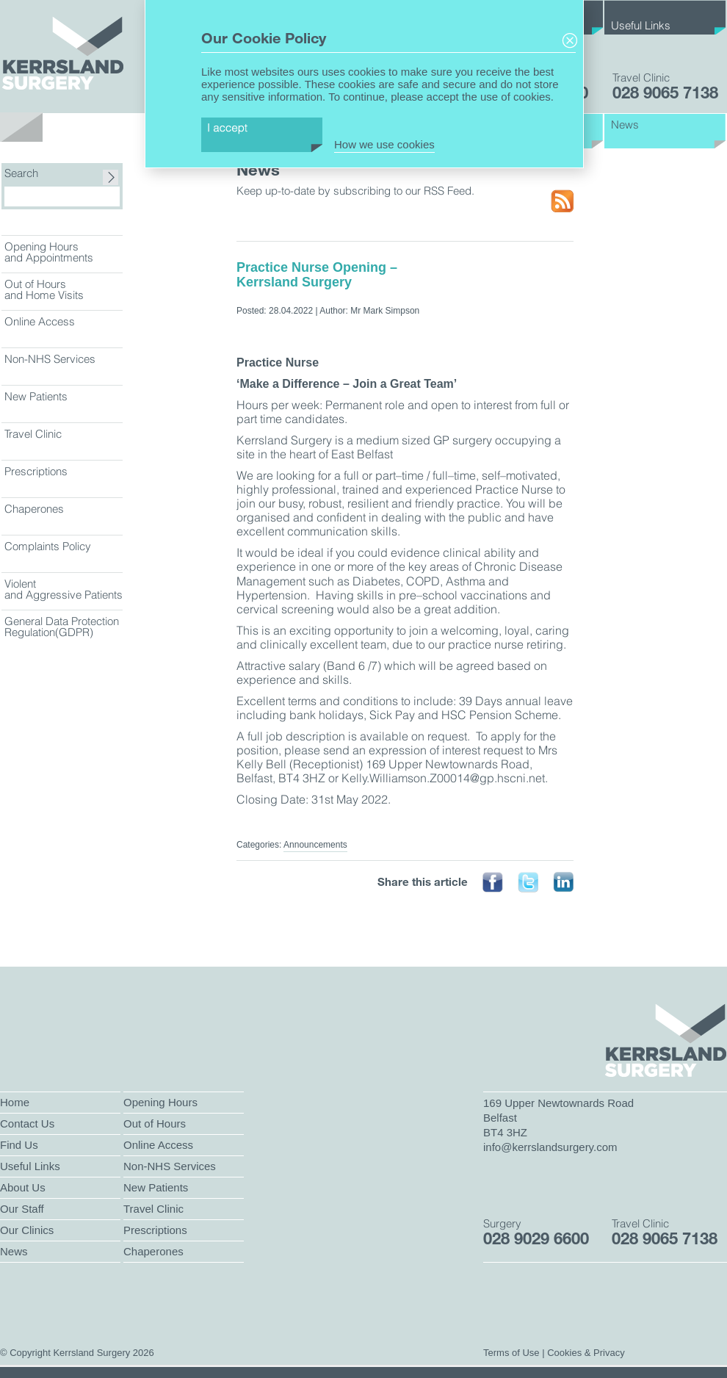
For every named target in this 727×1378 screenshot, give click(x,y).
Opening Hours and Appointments (48, 251)
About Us (23, 1187)
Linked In (563, 883)
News (625, 124)
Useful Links (640, 25)
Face (492, 883)
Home (14, 1102)
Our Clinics (27, 1230)
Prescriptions (36, 471)
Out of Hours (154, 1123)
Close (569, 40)
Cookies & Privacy (585, 1352)
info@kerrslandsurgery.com (550, 1147)
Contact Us (27, 1123)
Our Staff (22, 1208)
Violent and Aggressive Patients (63, 589)
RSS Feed (562, 202)
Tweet (528, 883)
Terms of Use (511, 1352)
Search (21, 173)
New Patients (36, 396)
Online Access (39, 321)
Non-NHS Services (49, 359)
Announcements (315, 845)
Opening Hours (160, 1102)
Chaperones (34, 509)
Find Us (19, 1145)
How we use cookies (384, 144)
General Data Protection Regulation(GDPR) (61, 626)
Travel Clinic (33, 434)
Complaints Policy (47, 546)
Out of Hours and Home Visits (44, 289)
